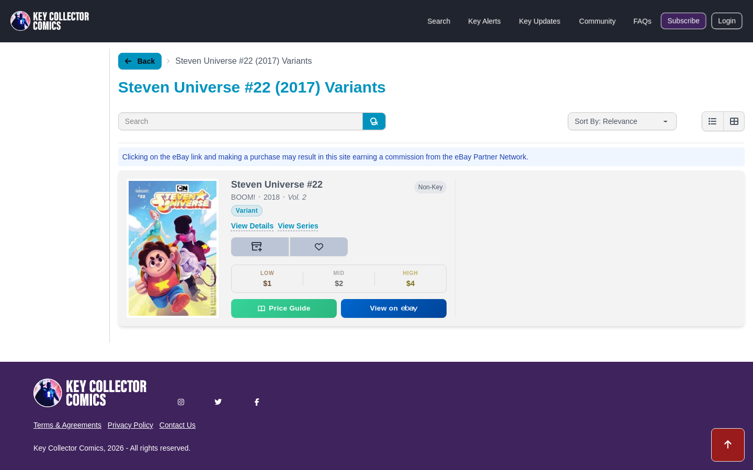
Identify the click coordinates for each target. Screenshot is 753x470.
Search (438, 21)
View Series (298, 226)
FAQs (642, 21)
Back (140, 61)
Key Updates (540, 21)
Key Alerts (484, 21)
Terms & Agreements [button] (67, 425)
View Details (252, 226)
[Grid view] (733, 121)
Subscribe (683, 21)
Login (727, 21)
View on (394, 308)
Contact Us (177, 425)
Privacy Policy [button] (130, 425)
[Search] (373, 121)
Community (597, 21)
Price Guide (283, 308)
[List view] (712, 121)
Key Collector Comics (68, 448)
